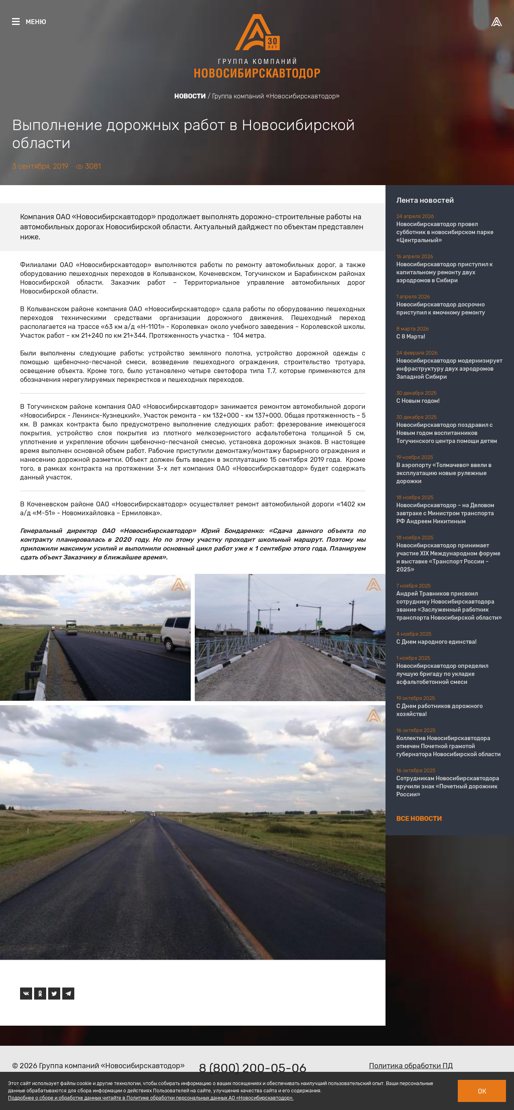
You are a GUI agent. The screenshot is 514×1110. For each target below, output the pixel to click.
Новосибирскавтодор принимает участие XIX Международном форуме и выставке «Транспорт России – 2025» (448, 557)
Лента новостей (425, 200)
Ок (482, 1091)
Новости (190, 96)
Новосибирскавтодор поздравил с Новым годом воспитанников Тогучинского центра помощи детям (446, 433)
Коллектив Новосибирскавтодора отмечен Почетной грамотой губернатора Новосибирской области (448, 746)
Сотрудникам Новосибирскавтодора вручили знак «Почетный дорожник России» (447, 786)
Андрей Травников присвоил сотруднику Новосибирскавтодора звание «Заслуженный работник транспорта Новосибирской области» (449, 605)
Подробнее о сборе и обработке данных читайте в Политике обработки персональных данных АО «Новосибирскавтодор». (151, 1098)
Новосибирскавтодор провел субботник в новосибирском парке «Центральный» (445, 232)
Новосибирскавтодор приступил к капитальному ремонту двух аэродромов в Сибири (444, 272)
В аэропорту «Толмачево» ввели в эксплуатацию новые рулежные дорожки (444, 473)
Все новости (419, 818)
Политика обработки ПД (411, 1065)
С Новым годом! (418, 401)
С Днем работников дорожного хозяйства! (439, 710)
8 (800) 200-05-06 (252, 1068)
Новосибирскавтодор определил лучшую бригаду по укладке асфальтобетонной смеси (442, 674)
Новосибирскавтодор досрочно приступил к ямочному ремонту (440, 308)
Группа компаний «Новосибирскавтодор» (276, 96)
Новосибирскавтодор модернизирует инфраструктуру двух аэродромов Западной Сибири (449, 368)
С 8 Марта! (410, 336)
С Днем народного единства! (436, 642)
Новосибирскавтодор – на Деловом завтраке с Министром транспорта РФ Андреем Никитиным (445, 513)
